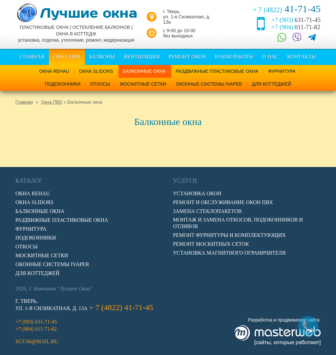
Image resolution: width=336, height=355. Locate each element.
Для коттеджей (271, 84)
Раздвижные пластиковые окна (217, 71)
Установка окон (197, 193)
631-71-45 (296, 19)
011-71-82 (295, 27)
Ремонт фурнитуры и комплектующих (229, 235)
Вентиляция (142, 56)
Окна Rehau (54, 71)
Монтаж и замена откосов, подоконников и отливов (238, 223)
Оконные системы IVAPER (209, 84)
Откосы (100, 84)
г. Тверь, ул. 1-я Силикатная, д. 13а (186, 17)
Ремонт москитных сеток (211, 244)
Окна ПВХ (66, 56)
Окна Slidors (96, 71)
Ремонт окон (187, 56)
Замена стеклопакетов (207, 211)
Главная (32, 56)
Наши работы (234, 56)
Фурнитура (282, 71)
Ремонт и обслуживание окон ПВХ (223, 202)
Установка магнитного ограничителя (229, 253)
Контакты (301, 56)
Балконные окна (144, 71)
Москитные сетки (143, 84)
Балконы (102, 56)
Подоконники (62, 84)
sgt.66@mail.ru (36, 341)
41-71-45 (287, 8)
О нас (270, 56)
